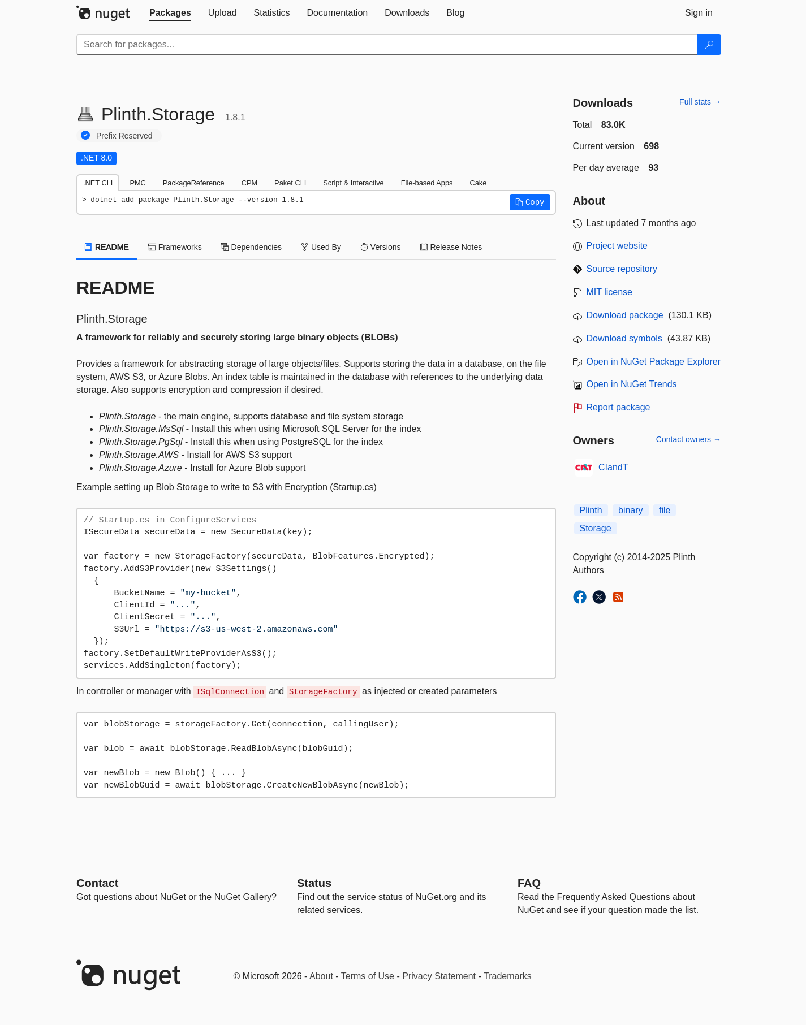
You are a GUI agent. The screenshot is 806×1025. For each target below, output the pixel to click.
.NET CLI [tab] (98, 183)
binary (630, 510)
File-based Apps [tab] (427, 183)
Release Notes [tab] (451, 247)
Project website (617, 245)
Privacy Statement (439, 976)
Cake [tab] (477, 183)
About (321, 976)
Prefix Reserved (124, 135)
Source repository (622, 269)
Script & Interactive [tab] (353, 183)
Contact (97, 883)
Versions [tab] (380, 247)
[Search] (709, 44)
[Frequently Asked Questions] (529, 883)
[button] (530, 202)
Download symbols (624, 338)
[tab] (170, 13)
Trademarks (508, 976)
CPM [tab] (249, 183)
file (664, 510)
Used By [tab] (321, 247)
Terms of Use (367, 976)
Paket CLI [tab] (290, 183)
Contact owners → (688, 439)
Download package (625, 315)
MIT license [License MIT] (610, 292)
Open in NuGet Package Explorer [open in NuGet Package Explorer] (654, 361)
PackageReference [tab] (194, 183)
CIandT (613, 467)
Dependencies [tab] (251, 247)
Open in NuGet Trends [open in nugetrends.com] (632, 384)
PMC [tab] (137, 183)
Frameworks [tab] (175, 247)
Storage (595, 528)
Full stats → (700, 101)
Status (314, 883)
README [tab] (107, 247)
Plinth (591, 510)
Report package (618, 407)
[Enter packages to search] (387, 44)
